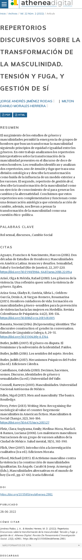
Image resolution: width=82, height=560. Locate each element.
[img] (41, 4)
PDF (7, 114)
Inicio (3, 14)
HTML (21, 114)
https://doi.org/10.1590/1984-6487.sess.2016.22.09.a (36, 272)
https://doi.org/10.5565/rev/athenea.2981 (26, 494)
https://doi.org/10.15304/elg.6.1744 (24, 337)
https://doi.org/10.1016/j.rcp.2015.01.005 (27, 318)
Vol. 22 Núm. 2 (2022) (32, 14)
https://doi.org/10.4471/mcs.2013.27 (24, 422)
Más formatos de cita (16, 545)
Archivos (12, 14)
